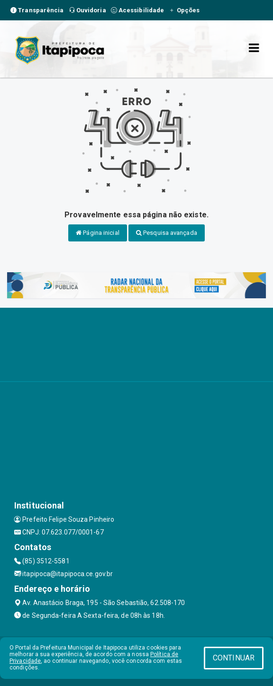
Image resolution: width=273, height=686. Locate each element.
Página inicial (97, 232)
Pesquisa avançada (166, 232)
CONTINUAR (234, 657)
